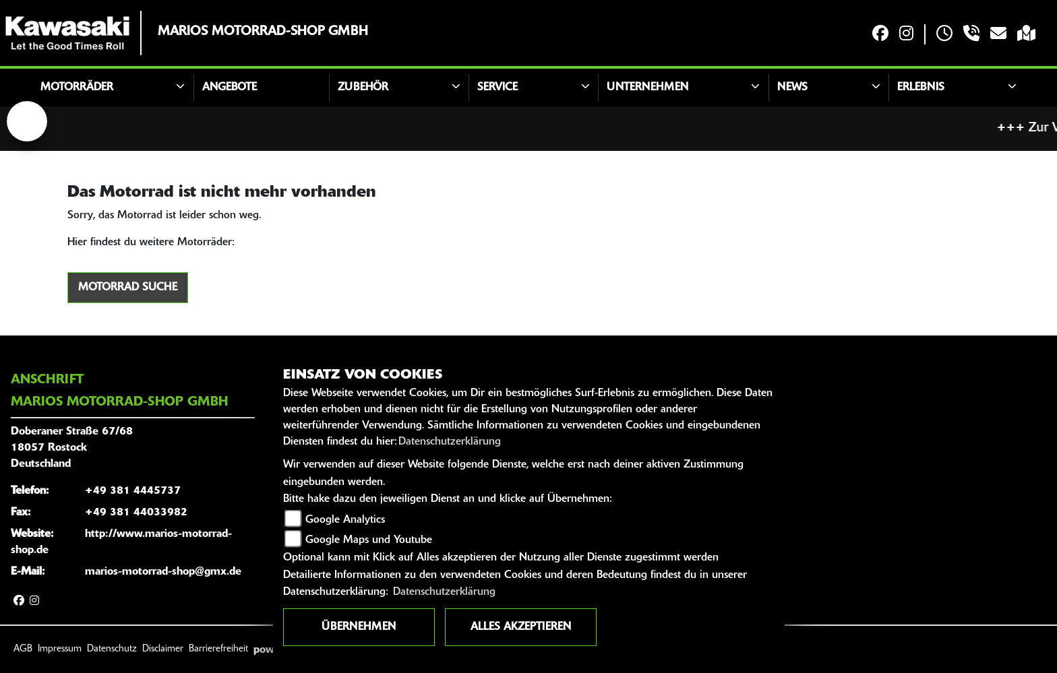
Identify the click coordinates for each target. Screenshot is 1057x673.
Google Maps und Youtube (368, 540)
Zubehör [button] (363, 87)
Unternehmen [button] (647, 87)
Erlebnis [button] (920, 87)
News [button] (792, 87)
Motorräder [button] (76, 87)
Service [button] (497, 87)
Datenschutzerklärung (449, 442)
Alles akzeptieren (521, 627)
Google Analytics (345, 520)
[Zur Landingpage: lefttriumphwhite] (27, 121)
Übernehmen (359, 627)
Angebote (229, 87)
